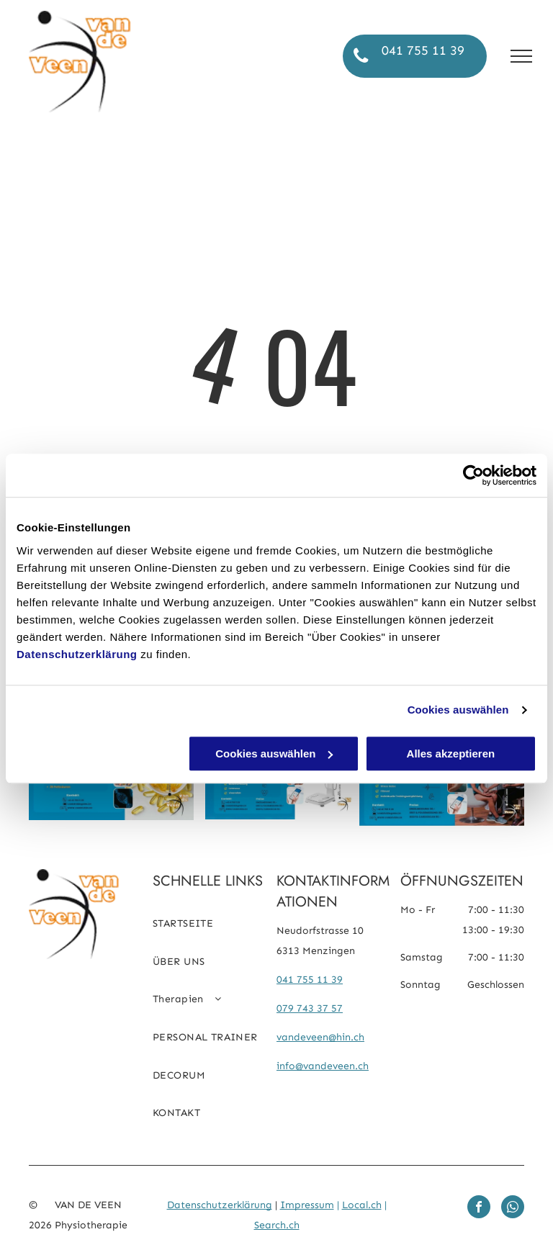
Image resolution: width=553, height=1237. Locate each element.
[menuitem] (214, 929)
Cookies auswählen (458, 709)
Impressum (307, 1205)
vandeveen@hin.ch (320, 1037)
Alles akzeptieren (451, 753)
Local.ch (362, 1205)
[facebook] (478, 1208)
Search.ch (277, 1225)
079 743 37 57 (309, 1008)
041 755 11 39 (309, 979)
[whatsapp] (512, 1208)
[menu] (521, 56)
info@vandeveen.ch (322, 1066)
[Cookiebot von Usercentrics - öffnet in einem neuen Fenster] (473, 475)
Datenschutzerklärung (77, 654)
